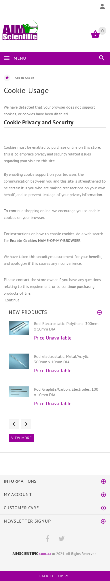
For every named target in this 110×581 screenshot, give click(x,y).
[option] (55, 335)
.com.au (31, 553)
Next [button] (26, 424)
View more (21, 438)
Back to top (55, 576)
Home (7, 77)
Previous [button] (14, 424)
